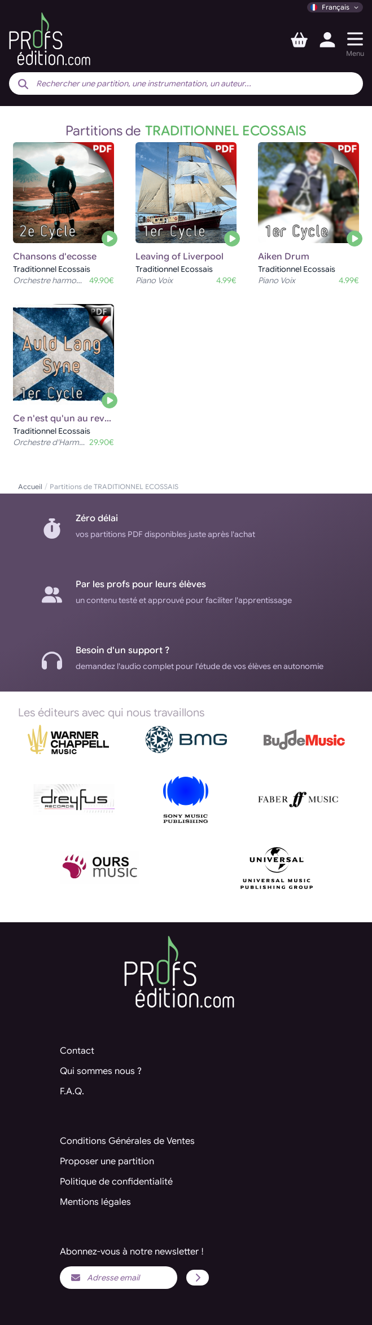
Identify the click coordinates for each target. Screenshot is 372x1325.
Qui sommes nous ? (101, 1071)
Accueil (30, 486)
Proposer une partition (107, 1161)
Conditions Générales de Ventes (127, 1141)
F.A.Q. (72, 1091)
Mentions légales (95, 1202)
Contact (77, 1051)
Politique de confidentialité (116, 1181)
